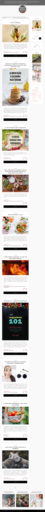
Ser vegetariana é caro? (15, 214)
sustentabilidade (17, 245)
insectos (15, 52)
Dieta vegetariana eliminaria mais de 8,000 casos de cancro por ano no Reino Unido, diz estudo (15, 172)
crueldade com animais (13, 286)
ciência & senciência (36, 92)
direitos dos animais (22, 286)
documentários (6, 287)
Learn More (21, 4)
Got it (25, 4)
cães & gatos (38, 94)
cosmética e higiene (7, 392)
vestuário (33, 101)
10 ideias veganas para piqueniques (15, 127)
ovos (18, 116)
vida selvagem (38, 101)
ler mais (15, 55)
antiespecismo (11, 52)
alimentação (6, 52)
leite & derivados (11, 116)
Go (40, 38)
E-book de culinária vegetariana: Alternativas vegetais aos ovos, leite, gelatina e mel (15, 65)
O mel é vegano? (15, 22)
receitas (20, 116)
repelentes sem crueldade (36, 99)
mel (18, 52)
